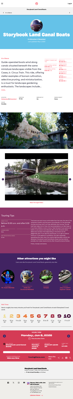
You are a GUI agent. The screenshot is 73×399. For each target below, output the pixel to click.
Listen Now (37, 395)
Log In (70, 3)
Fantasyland (4, 99)
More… (3, 90)
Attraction (33, 39)
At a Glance (8, 12)
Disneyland (41, 39)
